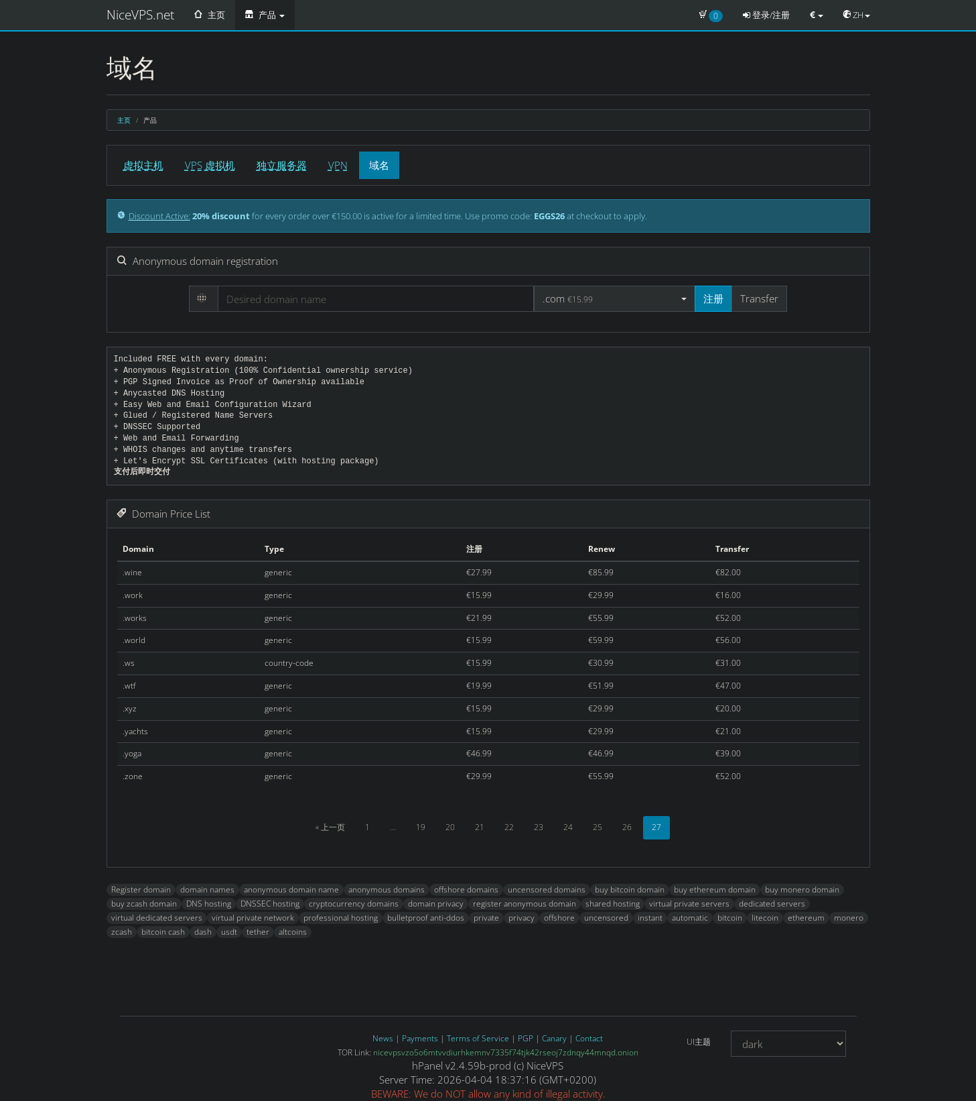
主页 (209, 14)
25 (597, 827)
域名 (379, 165)
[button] (614, 299)
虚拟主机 (143, 165)
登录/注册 (766, 15)
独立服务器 (282, 165)
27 (656, 827)
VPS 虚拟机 (210, 165)
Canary (554, 1038)
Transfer (759, 298)
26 (627, 827)
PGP (525, 1038)
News (382, 1038)
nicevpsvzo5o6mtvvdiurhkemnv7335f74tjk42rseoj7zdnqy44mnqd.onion (505, 1052)
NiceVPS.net (140, 14)
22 (509, 827)
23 (538, 827)
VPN (338, 165)
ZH (856, 14)
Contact (589, 1038)
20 (450, 827)
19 (420, 827)
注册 (713, 298)
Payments (420, 1038)
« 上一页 (330, 827)
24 (568, 827)
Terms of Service (478, 1038)
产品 (265, 14)
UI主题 (699, 1041)
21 (479, 827)
